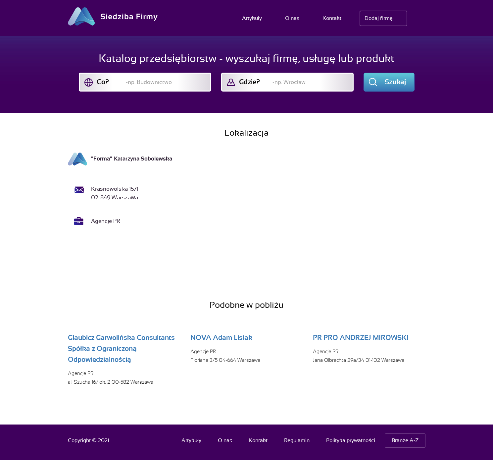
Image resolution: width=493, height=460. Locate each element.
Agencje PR (105, 221)
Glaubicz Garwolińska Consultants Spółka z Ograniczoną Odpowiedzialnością (121, 348)
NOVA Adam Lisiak (221, 338)
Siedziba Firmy (113, 16)
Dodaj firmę (379, 18)
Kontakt (331, 18)
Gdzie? (249, 82)
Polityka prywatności (350, 440)
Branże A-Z (405, 440)
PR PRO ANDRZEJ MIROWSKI (361, 338)
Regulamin (297, 440)
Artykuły (252, 18)
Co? (103, 82)
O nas (292, 18)
